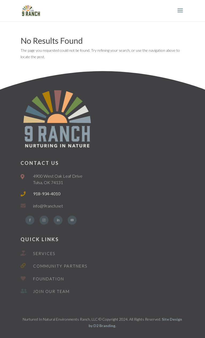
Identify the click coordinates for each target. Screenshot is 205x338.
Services (44, 253)
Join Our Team (51, 291)
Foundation (48, 278)
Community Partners (60, 266)
